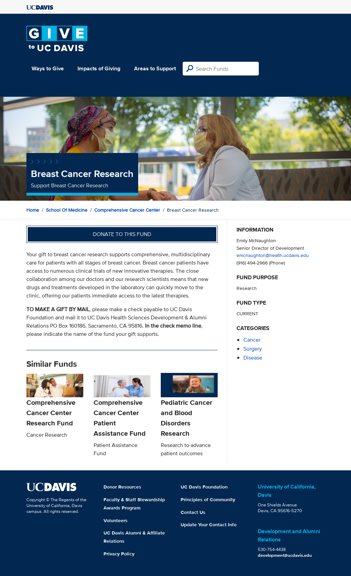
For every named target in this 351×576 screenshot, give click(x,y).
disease (252, 358)
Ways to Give (48, 68)
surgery (252, 349)
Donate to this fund (122, 234)
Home (32, 210)
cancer (252, 340)
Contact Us (193, 512)
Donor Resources (122, 486)
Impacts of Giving (98, 68)
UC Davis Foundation (204, 486)
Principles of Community (208, 499)
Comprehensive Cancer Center (127, 210)
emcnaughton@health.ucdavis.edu (273, 255)
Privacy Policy (119, 553)
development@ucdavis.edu (285, 555)
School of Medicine (66, 210)
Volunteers (116, 520)
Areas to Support (155, 68)
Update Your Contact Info (209, 524)
